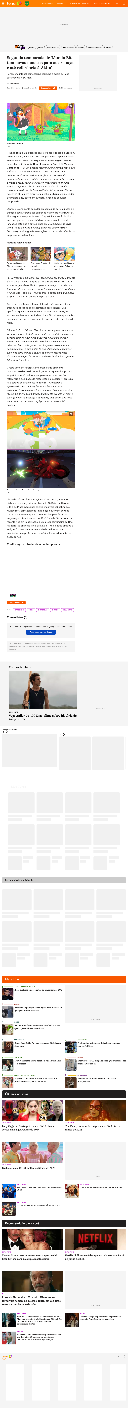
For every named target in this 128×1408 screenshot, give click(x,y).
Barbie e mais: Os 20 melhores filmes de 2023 (28, 1165)
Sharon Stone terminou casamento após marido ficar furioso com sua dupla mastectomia (30, 1254)
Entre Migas (19, 610)
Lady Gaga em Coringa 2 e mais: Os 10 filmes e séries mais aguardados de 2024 (29, 1124)
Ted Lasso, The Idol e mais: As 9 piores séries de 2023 (39, 1185)
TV (3, 1291)
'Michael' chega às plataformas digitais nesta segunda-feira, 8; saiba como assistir (100, 1315)
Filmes (82, 1311)
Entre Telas (42, 610)
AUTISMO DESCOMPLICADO (80, 3)
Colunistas (67, 610)
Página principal (14, 3)
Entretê (55, 610)
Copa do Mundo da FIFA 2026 (26, 3)
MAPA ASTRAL (47, 3)
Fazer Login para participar (41, 632)
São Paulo (18, 1054)
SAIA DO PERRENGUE (102, 3)
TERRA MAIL (61, 3)
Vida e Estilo (19, 1037)
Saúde (16, 1019)
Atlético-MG (82, 1037)
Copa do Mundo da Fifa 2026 (24, 984)
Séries (31, 610)
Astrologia (82, 1072)
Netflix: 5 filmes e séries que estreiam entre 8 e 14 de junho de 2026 (94, 1254)
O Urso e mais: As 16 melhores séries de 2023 (38, 1202)
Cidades (17, 1001)
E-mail (117, 3)
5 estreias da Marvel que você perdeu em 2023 (101, 1184)
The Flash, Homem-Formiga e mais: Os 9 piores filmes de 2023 (92, 1124)
